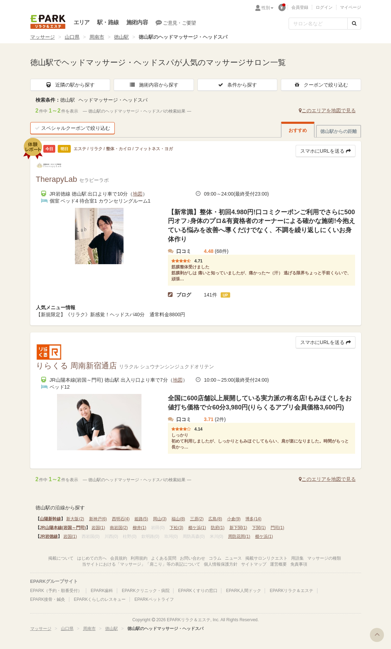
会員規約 (118, 558)
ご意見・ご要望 (176, 22)
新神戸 (98, 518)
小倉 (234, 518)
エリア (82, 22)
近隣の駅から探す (70, 85)
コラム (215, 558)
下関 (259, 527)
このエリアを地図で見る (327, 110)
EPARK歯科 (102, 590)
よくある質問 (163, 558)
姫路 (141, 518)
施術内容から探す (153, 85)
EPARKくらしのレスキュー (100, 599)
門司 (277, 527)
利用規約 (139, 558)
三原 (197, 518)
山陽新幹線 (50, 518)
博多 (253, 518)
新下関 (238, 527)
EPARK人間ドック (243, 590)
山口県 (72, 37)
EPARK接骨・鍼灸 (47, 599)
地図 (138, 194)
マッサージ (42, 37)
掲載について (61, 558)
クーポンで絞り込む (321, 85)
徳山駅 (121, 37)
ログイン (324, 7)
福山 (178, 518)
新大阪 (75, 518)
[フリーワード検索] (318, 24)
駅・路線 (108, 22)
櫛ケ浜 (197, 527)
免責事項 (298, 564)
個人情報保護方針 (221, 564)
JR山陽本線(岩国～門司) (63, 527)
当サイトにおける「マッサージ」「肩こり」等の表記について (141, 564)
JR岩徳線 (49, 536)
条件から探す (237, 85)
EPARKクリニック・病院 (146, 590)
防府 (218, 527)
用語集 (297, 558)
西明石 (121, 518)
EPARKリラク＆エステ (47, 22)
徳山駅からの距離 (338, 131)
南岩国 (119, 527)
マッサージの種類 (324, 558)
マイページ (350, 7)
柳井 (139, 527)
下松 (176, 527)
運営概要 (278, 564)
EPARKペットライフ (154, 599)
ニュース (233, 558)
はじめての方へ (92, 558)
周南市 (96, 37)
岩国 (98, 527)
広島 (215, 518)
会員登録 (299, 7)
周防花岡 (239, 536)
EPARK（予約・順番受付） (56, 590)
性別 (267, 7)
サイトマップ (253, 564)
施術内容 (137, 22)
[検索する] (354, 23)
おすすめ (298, 130)
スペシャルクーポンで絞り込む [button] (72, 128)
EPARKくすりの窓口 (197, 590)
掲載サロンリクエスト (266, 558)
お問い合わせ (192, 558)
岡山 (160, 518)
